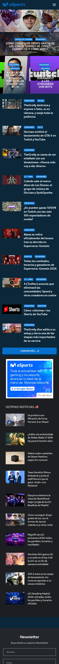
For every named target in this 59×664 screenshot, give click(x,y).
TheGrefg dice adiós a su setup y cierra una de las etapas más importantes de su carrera (39, 335)
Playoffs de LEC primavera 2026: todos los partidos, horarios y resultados (40, 539)
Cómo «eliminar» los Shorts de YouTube (37, 312)
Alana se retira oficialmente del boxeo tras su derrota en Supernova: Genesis (38, 243)
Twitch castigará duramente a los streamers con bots (45, 79)
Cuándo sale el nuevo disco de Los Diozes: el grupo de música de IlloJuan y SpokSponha (38, 188)
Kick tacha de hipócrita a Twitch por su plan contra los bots (15, 79)
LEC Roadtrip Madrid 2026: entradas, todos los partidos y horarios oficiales (40, 598)
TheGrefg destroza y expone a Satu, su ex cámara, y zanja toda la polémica (38, 111)
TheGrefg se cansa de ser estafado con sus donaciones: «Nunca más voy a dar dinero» (40, 160)
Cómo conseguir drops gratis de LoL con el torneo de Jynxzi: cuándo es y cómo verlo (30, 46)
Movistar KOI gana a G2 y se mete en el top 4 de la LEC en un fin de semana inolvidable (40, 559)
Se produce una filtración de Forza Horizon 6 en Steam (38, 419)
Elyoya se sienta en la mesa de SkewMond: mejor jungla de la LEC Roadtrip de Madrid (39, 500)
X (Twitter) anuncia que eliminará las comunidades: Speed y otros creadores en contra (40, 289)
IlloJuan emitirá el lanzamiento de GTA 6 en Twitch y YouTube (40, 135)
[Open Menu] (54, 4)
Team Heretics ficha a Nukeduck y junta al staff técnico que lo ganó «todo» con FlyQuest (39, 479)
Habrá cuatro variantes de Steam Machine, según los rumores (40, 457)
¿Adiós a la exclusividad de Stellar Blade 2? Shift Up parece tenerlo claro (40, 438)
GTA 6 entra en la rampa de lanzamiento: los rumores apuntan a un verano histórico (40, 579)
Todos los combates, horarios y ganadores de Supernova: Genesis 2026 (40, 265)
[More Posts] (29, 351)
